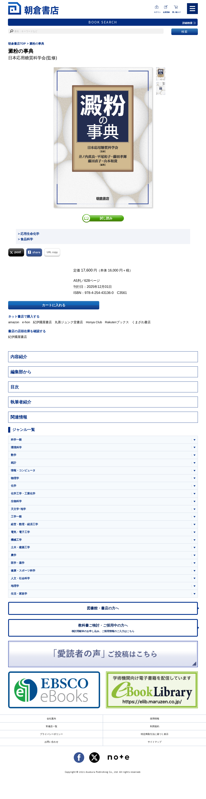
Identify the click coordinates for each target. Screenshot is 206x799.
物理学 (15, 478)
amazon (13, 322)
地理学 (15, 587)
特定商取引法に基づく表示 (154, 737)
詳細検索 (189, 23)
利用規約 (154, 729)
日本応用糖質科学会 (27, 58)
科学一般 (16, 439)
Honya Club (94, 322)
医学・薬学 (17, 564)
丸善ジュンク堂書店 (69, 322)
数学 (13, 454)
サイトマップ (154, 744)
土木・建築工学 (20, 548)
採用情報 (154, 721)
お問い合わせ (51, 744)
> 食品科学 (25, 239)
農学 (13, 556)
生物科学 (16, 501)
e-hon (26, 322)
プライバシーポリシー (51, 737)
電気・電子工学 (20, 532)
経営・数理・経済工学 (24, 524)
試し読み (106, 218)
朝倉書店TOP (17, 43)
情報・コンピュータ (23, 470)
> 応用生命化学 (28, 233)
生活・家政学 (19, 595)
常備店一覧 (51, 729)
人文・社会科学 (20, 579)
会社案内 (51, 721)
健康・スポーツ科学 (23, 571)
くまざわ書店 (142, 322)
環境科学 (16, 447)
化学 (13, 485)
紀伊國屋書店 (42, 322)
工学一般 (16, 517)
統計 (13, 462)
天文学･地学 (18, 509)
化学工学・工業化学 (23, 493)
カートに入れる (53, 305)
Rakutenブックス (118, 322)
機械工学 (16, 540)
